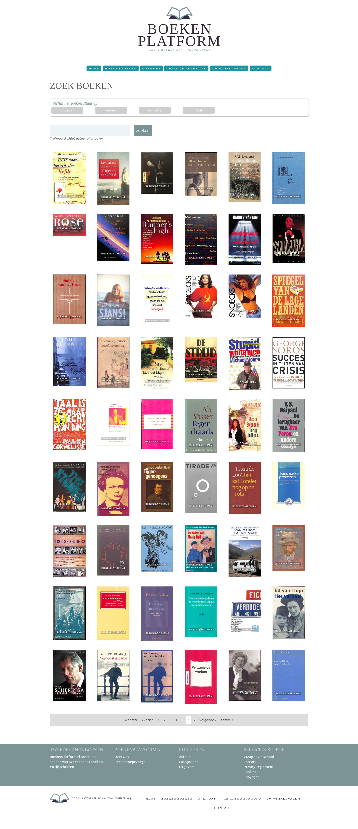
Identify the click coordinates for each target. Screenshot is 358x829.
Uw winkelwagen (229, 68)
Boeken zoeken (120, 68)
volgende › (208, 720)
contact (119, 798)
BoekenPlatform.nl (138, 749)
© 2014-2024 (105, 798)
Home (94, 68)
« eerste (131, 720)
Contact (260, 68)
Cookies (250, 772)
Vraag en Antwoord (186, 68)
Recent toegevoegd (129, 762)
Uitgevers (186, 767)
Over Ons (151, 68)
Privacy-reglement (258, 767)
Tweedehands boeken (76, 749)
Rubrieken (191, 749)
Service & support (265, 749)
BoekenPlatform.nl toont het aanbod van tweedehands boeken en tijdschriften (76, 762)
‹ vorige (148, 720)
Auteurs (185, 757)
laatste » (226, 720)
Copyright (251, 777)
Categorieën (188, 762)
